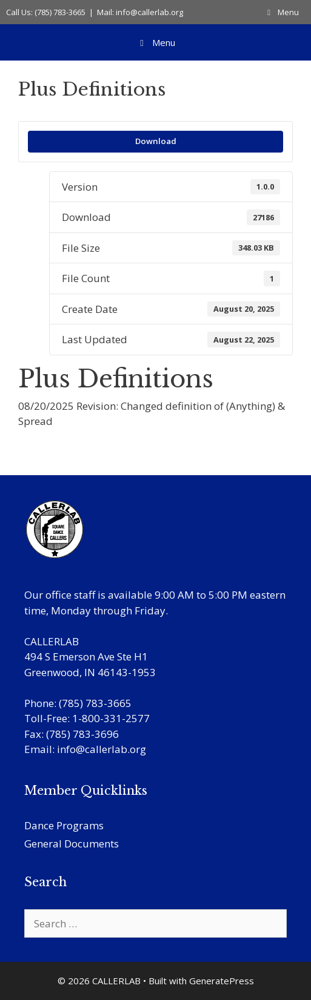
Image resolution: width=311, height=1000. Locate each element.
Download (155, 141)
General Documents (71, 843)
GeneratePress (221, 981)
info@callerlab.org (101, 749)
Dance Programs (64, 825)
